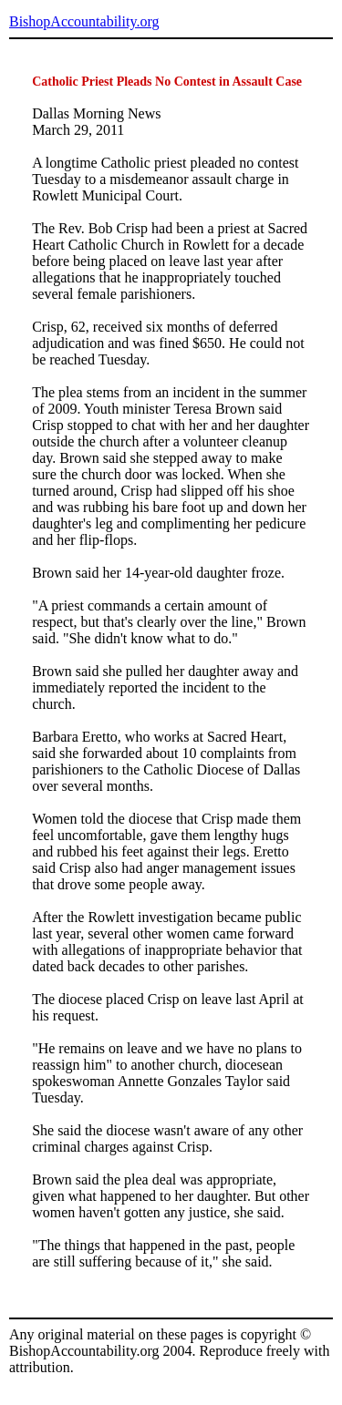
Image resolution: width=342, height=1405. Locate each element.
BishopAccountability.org (84, 21)
